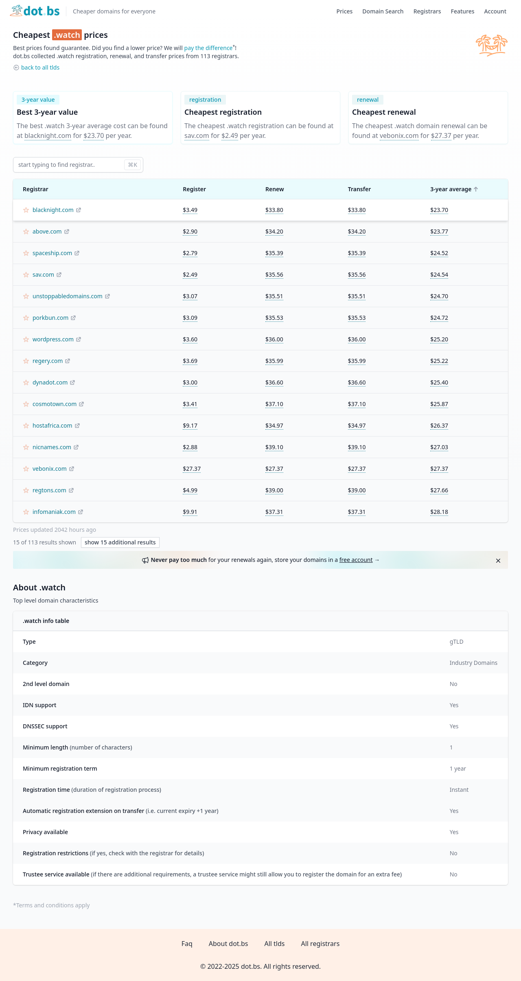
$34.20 (274, 231)
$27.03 (439, 447)
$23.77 (439, 231)
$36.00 (274, 339)
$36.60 (274, 382)
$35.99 (274, 361)
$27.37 (441, 135)
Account (495, 11)
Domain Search (382, 11)
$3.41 (190, 404)
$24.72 (439, 317)
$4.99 (190, 490)
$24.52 (439, 253)
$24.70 (439, 296)
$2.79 (190, 253)
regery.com (48, 361)
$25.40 (439, 382)
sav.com (196, 135)
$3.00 (190, 382)
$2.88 (190, 447)
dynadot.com (50, 382)
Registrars (427, 11)
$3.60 (190, 339)
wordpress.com (53, 339)
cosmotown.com (55, 404)
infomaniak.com (54, 512)
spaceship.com (52, 253)
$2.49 (229, 135)
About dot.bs (228, 943)
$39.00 (274, 490)
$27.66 (439, 490)
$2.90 (190, 231)
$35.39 (274, 253)
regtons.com (49, 490)
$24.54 (439, 274)
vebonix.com (399, 135)
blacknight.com (47, 135)
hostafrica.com (52, 425)
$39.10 (274, 447)
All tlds (274, 943)
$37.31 (274, 512)
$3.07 (190, 296)
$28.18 (439, 512)
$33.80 (274, 210)
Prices (344, 11)
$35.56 (274, 274)
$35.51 (274, 296)
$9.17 (190, 425)
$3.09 (190, 317)
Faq (187, 943)
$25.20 (439, 339)
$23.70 (93, 135)
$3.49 (190, 210)
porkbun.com (50, 317)
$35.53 (274, 317)
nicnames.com (52, 447)
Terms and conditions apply (53, 905)
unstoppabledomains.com (68, 296)
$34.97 (274, 425)
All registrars (320, 943)
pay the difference (208, 48)
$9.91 (190, 512)
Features (463, 11)
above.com (47, 231)
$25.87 (439, 404)
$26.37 (439, 425)
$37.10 (274, 404)
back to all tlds (40, 67)
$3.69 (190, 361)
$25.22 (439, 361)
